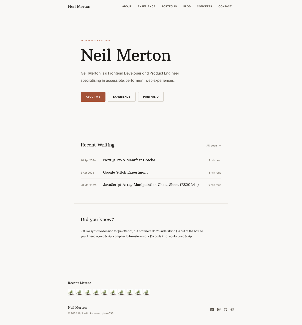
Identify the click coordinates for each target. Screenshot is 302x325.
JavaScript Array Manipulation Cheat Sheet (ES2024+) (151, 184)
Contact (225, 6)
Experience (146, 6)
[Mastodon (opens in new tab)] (219, 309)
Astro (93, 313)
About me (93, 96)
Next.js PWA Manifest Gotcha (129, 160)
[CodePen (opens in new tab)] (232, 309)
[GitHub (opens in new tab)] (225, 309)
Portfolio (169, 6)
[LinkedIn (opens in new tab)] (212, 309)
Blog (187, 6)
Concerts (204, 6)
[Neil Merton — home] (79, 6)
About (126, 6)
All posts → (214, 145)
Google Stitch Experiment (125, 172)
